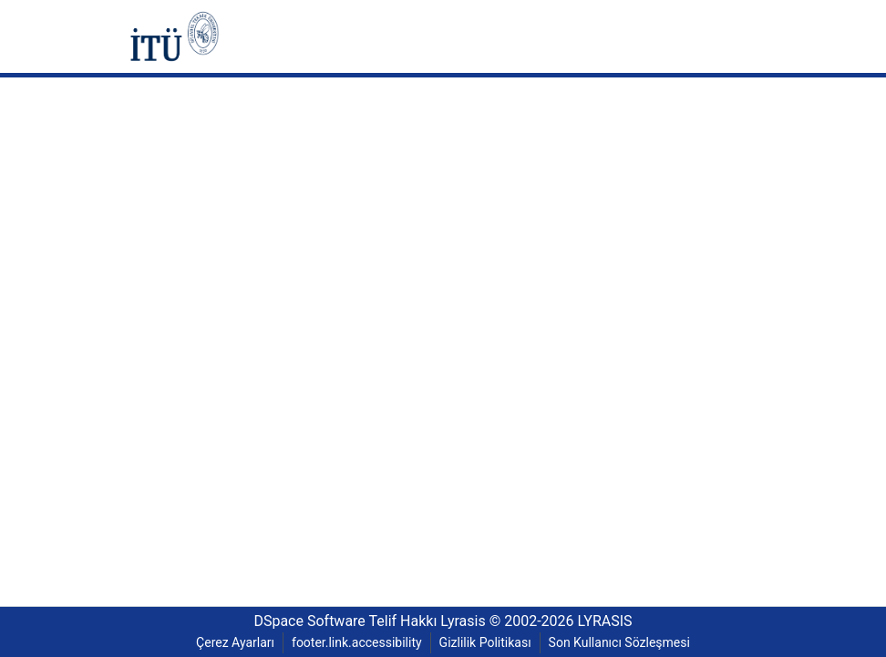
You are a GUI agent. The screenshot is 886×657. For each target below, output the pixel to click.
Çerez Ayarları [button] (229, 643)
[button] (174, 36)
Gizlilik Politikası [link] (487, 643)
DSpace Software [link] (301, 621)
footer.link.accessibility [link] (356, 643)
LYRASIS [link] (613, 621)
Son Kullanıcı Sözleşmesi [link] (625, 643)
